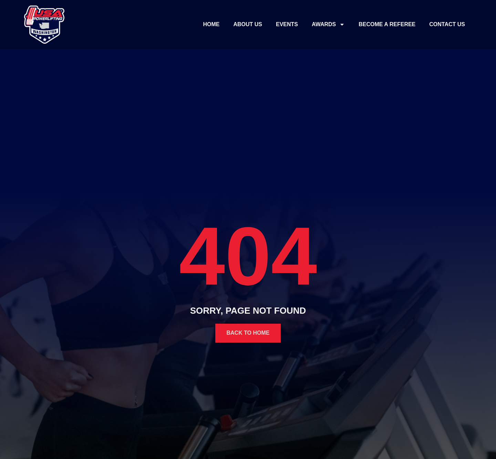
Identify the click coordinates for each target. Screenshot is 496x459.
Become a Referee (387, 24)
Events (287, 24)
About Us (247, 24)
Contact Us (447, 24)
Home (211, 24)
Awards (328, 24)
